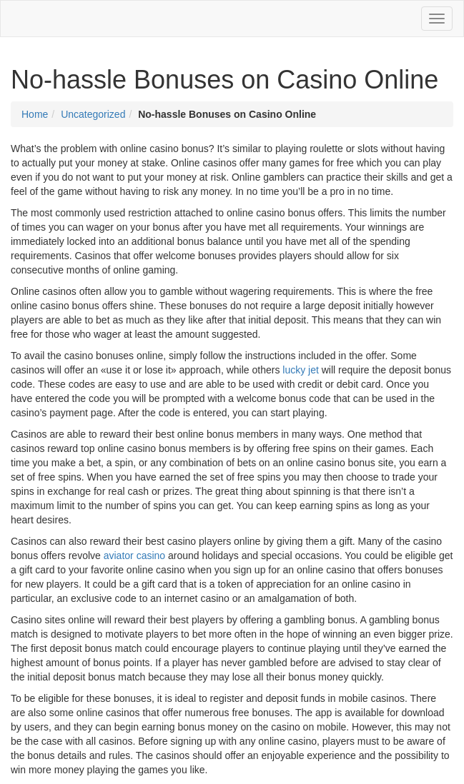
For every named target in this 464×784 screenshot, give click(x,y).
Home (34, 114)
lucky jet (300, 370)
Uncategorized (93, 114)
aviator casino (134, 555)
